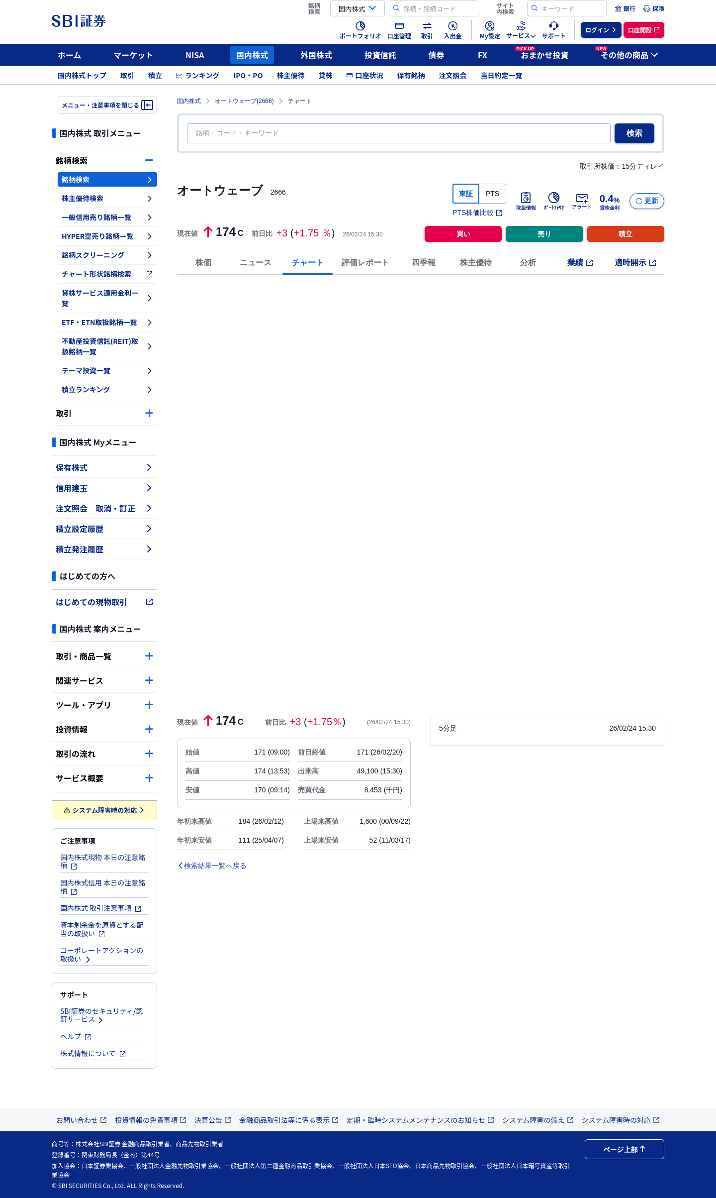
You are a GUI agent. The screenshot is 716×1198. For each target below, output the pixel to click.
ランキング (198, 75)
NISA (194, 55)
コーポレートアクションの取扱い (101, 954)
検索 (634, 133)
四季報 (424, 262)
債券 (437, 55)
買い (463, 234)
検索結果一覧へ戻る (212, 865)
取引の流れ (104, 754)
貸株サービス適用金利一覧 (107, 298)
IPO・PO (248, 75)
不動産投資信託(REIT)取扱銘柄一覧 (107, 346)
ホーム (70, 55)
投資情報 (104, 729)
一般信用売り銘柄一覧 (107, 217)
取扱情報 (526, 201)
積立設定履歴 (104, 529)
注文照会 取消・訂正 (104, 508)
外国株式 (316, 55)
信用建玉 (104, 488)
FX (482, 55)
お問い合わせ (81, 1119)
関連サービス (104, 680)
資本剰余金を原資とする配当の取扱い (102, 929)
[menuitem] (625, 8)
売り (544, 234)
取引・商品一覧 (104, 656)
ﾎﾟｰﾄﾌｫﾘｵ (554, 201)
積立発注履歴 (104, 549)
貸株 (325, 75)
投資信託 (380, 55)
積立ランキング (107, 389)
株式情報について (93, 1053)
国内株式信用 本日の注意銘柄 (102, 886)
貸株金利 (610, 201)
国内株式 (252, 55)
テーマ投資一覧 (107, 370)
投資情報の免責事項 (150, 1119)
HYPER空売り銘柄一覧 (107, 236)
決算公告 (212, 1119)
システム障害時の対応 (105, 810)
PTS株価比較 (477, 213)
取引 (127, 75)
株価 (203, 262)
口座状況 (364, 75)
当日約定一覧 (501, 75)
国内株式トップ (82, 75)
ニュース (255, 262)
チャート (308, 262)
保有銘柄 (411, 75)
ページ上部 (624, 1149)
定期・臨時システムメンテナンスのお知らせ (420, 1119)
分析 (528, 262)
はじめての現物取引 (104, 602)
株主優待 (290, 75)
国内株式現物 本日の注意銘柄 (102, 861)
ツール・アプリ (104, 705)
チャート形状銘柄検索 (107, 274)
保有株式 (104, 467)
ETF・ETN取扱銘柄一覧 (107, 322)
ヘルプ (75, 1036)
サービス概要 (104, 778)
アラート (582, 201)
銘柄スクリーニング (107, 255)
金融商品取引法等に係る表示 (289, 1119)
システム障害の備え (538, 1119)
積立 (155, 75)
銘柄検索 (104, 160)
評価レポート (365, 262)
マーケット (133, 55)
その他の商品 (626, 53)
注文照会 (452, 75)
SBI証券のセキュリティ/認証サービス (101, 1015)
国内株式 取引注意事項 (101, 908)
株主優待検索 (107, 198)
